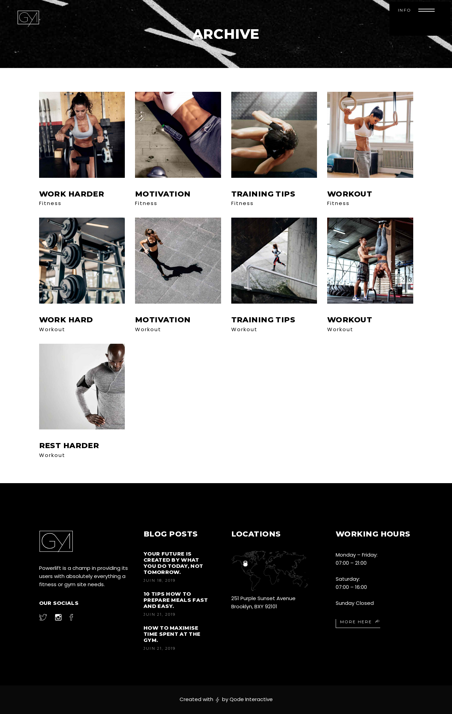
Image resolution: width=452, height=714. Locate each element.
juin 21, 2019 (160, 614)
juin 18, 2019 (160, 580)
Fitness (50, 203)
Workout (52, 329)
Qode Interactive (251, 699)
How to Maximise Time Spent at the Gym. (172, 634)
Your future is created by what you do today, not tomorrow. (173, 562)
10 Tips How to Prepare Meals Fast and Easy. (176, 600)
